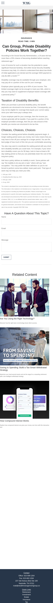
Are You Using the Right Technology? (17, 318)
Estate (26, 597)
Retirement (26, 592)
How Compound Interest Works (14, 421)
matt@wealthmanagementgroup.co (26, 586)
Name (3, 217)
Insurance (26, 600)
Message (4, 240)
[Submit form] (6, 257)
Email (3, 228)
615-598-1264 (29, 576)
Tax (26, 602)
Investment (26, 595)
